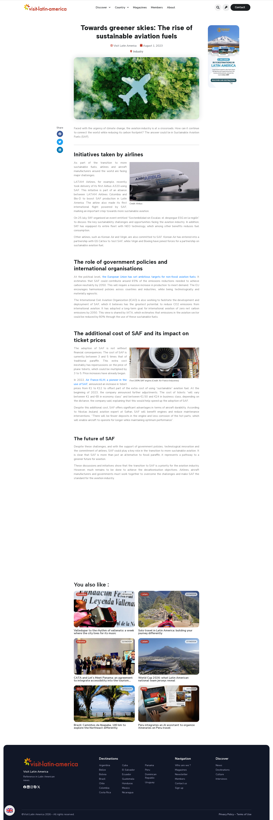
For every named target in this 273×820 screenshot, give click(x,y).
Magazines (140, 7)
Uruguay (149, 782)
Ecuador (126, 774)
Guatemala (128, 779)
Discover (103, 7)
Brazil (102, 779)
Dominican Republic (151, 776)
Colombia (104, 788)
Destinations (223, 769)
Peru (147, 769)
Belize (102, 769)
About (171, 7)
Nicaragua (127, 792)
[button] (217, 7)
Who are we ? (183, 765)
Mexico (126, 788)
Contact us (181, 783)
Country (122, 7)
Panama (149, 765)
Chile (102, 783)
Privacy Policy (226, 814)
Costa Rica (105, 792)
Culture (220, 774)
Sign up (179, 788)
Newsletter (181, 774)
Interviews (221, 779)
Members (157, 7)
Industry (138, 51)
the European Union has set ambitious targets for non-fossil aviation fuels (148, 277)
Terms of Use (243, 814)
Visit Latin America (35, 772)
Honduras (127, 783)
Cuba (125, 765)
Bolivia (102, 774)
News (219, 765)
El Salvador (128, 769)
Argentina (104, 765)
